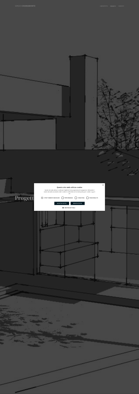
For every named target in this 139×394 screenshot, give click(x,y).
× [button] (103, 185)
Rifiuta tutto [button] (77, 203)
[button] (69, 208)
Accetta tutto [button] (61, 203)
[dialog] (69, 197)
